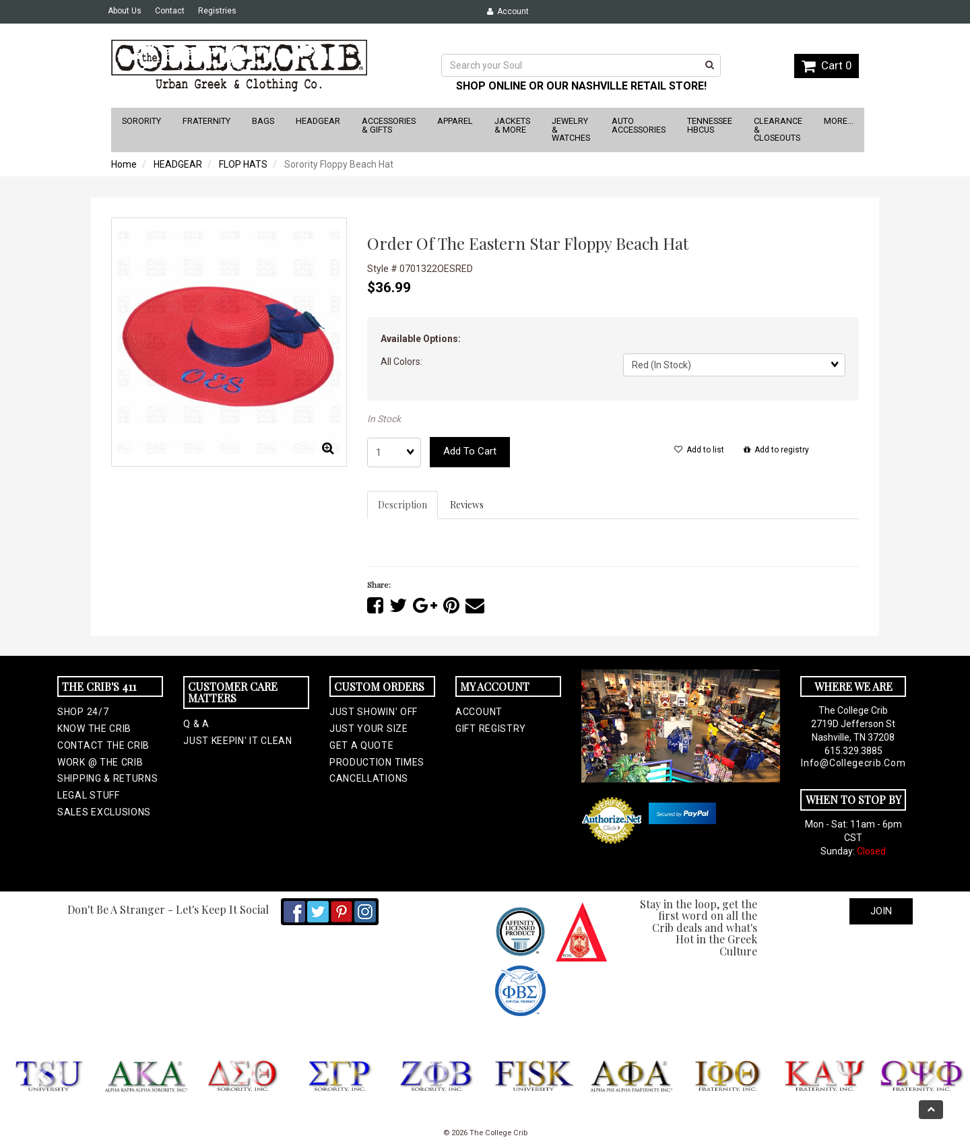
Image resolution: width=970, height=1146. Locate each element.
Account (508, 11)
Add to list (699, 449)
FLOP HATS (243, 164)
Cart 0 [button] (826, 65)
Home (124, 164)
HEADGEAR (178, 164)
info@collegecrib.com (853, 762)
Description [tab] (402, 504)
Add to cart (469, 451)
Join (881, 911)
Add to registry (776, 449)
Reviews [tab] (467, 504)
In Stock (384, 418)
